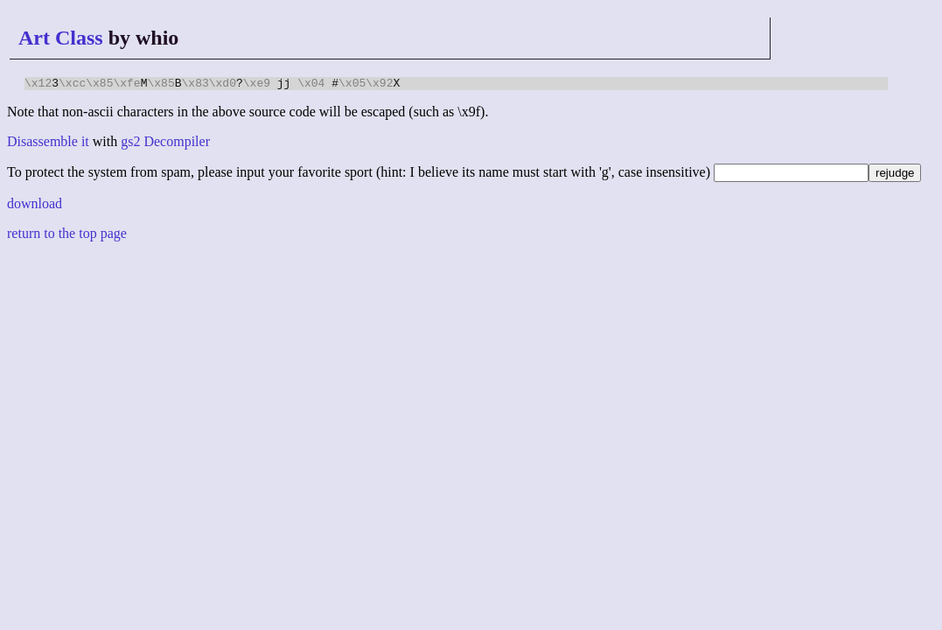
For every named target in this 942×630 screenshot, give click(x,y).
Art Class (60, 37)
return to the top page (67, 235)
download (34, 206)
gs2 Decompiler (165, 143)
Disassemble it (48, 143)
